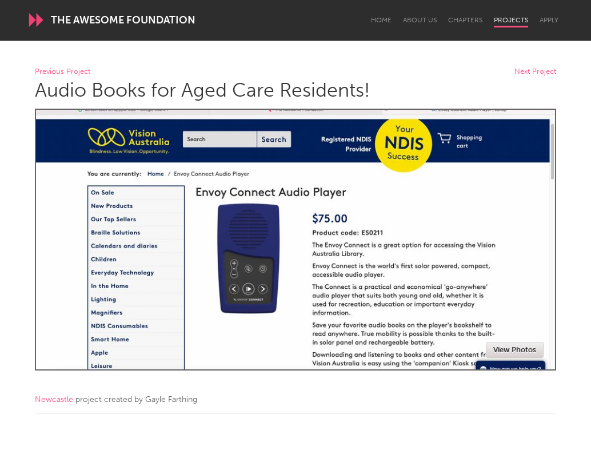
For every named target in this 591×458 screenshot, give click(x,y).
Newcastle (54, 399)
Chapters (465, 20)
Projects (511, 20)
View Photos (514, 349)
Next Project (535, 71)
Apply (549, 20)
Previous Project (62, 71)
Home (381, 20)
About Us (420, 20)
